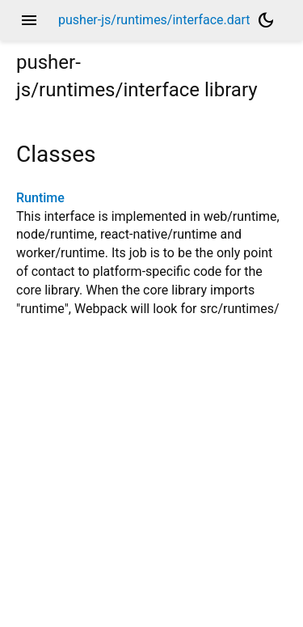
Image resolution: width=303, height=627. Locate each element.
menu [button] (29, 20)
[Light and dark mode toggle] (266, 20)
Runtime (40, 197)
